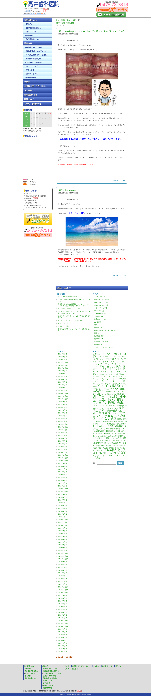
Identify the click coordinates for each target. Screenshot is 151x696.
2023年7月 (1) (62, 435)
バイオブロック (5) (101, 305)
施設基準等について (33, 39)
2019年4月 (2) (62, 576)
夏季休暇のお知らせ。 (68, 190)
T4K (102, 354)
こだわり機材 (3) (99, 297)
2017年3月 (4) (62, 646)
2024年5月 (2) (62, 413)
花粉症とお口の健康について (67, 297)
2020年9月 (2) (62, 528)
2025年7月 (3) (62, 376)
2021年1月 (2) (62, 517)
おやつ (102, 356)
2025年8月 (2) (62, 374)
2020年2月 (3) (62, 548)
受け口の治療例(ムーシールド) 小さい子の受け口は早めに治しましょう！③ (91, 31)
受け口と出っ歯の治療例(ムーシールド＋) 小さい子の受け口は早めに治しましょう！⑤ (74, 305)
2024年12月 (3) (63, 393)
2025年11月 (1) (63, 365)
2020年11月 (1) (63, 522)
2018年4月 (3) (62, 609)
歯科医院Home (30, 20)
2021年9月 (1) (62, 494)
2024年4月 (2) (62, 416)
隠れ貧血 (108, 445)
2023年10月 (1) (63, 430)
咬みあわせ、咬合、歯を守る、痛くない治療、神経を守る (109, 389)
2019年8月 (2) (62, 564)
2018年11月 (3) (63, 590)
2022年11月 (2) (63, 458)
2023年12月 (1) (63, 424)
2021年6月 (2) (62, 503)
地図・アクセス (32, 32)
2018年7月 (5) (62, 601)
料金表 (27, 82)
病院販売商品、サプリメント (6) (105, 330)
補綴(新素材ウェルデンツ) (36, 51)
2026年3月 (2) (62, 354)
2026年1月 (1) (62, 359)
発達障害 (111, 429)
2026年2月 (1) (62, 357)
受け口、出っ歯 (105, 386)
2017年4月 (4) (62, 643)
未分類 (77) (98, 327)
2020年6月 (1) (62, 536)
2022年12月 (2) (63, 455)
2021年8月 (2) (62, 497)
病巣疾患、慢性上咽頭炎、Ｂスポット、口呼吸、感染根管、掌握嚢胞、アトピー (110, 426)
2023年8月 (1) (62, 432)
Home (57, 20)
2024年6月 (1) (62, 410)
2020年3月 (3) (62, 545)
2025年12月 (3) (63, 362)
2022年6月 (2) (62, 472)
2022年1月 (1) (62, 486)
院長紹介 (29, 24)
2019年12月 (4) (63, 553)
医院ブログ (29, 99)
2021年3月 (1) (62, 511)
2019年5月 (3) (62, 573)
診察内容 (28, 43)
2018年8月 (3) (62, 598)
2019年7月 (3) (62, 567)
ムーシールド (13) (100, 313)
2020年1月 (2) (62, 550)
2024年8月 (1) (62, 404)
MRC (98, 354)
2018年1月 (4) (62, 618)
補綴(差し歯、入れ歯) (34, 47)
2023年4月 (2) (62, 444)
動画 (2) (96, 325)
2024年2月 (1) (62, 418)
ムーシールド (99, 379)
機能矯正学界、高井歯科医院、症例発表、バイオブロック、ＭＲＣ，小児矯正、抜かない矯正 (109, 413)
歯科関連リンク (31, 95)
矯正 (115, 431)
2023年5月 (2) (62, 441)
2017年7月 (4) (62, 635)
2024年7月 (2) (62, 407)
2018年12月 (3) (63, 587)
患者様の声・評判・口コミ (35, 86)
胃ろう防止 (115, 433)
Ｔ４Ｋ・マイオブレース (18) (103, 347)
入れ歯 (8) (97, 322)
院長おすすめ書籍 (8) (101, 341)
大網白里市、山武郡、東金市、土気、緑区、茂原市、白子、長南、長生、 (109, 398)
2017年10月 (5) (63, 626)
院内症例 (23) (98, 339)
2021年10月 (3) (63, 491)
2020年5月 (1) (62, 539)
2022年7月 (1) (62, 469)
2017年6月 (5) (62, 637)
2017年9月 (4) (62, 629)
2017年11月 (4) (63, 623)
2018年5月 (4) (62, 606)
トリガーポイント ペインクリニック (105, 374)
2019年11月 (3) (63, 556)
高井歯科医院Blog (65, 23)
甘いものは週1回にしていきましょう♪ (70, 320)
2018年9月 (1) (62, 595)
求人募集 (28, 90)
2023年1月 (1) (62, 452)
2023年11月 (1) (63, 427)
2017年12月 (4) (63, 621)
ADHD (95, 354)
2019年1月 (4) (62, 584)
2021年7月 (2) (62, 500)
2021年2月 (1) (62, 514)
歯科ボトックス (32, 74)
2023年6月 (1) (62, 438)
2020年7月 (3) (62, 533)
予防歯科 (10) (98, 316)
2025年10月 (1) (63, 368)
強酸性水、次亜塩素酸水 (116, 405)
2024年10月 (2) (63, 399)
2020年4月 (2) (62, 542)
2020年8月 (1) (62, 531)
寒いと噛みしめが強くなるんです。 (70, 308)
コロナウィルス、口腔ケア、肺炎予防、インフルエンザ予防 (109, 371)
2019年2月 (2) (62, 581)
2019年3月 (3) (62, 578)
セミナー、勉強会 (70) (101, 299)
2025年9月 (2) (62, 371)
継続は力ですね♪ (63, 323)
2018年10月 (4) (63, 592)
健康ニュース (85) (100, 319)
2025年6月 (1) (62, 379)
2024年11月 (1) (63, 396)
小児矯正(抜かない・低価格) (36, 55)
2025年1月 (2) (62, 390)
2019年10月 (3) (63, 559)
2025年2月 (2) (62, 388)
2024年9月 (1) (62, 402)
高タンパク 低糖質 (117, 445)
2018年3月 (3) (62, 612)
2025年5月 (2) (62, 382)
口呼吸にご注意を (64, 326)
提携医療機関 (31, 77)
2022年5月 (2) (62, 474)
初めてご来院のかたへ (34, 28)
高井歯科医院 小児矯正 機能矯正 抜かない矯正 (109, 451)
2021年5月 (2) (62, 505)
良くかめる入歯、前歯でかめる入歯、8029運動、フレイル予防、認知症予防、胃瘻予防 (110, 438)
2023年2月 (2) (62, 449)
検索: (94, 463)
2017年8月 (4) (62, 632)
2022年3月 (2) (62, 480)
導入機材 (29, 35)
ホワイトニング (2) (100, 308)
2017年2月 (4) (62, 649)
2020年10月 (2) (63, 525)
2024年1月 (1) (62, 421)
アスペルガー (102, 359)
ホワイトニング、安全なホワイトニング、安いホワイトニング (109, 376)
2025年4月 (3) (62, 385)
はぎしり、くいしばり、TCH (115, 356)
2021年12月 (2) (63, 489)
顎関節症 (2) (98, 344)
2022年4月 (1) (62, 477)
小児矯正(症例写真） (34, 59)
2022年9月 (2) (62, 463)
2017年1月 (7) (62, 651)
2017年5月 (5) (62, 640)
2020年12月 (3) (63, 519)
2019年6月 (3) (62, 570)
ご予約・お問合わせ (32, 104)
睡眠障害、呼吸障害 (105, 431)
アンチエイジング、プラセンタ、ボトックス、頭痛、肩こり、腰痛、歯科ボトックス (110, 365)
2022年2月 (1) (62, 483)
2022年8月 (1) (62, 466)
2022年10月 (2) (63, 460)
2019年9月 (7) (62, 562)
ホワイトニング (32, 66)
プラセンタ (30, 70)
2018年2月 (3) (62, 615)
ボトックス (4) (99, 311)
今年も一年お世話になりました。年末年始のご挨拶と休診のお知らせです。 (74, 312)
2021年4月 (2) (62, 508)
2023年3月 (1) (62, 446)
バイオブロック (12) (101, 302)
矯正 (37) (97, 333)
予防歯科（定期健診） (34, 62)
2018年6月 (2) (62, 604)
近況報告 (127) (99, 336)
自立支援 (121, 433)
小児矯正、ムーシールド (101, 405)
